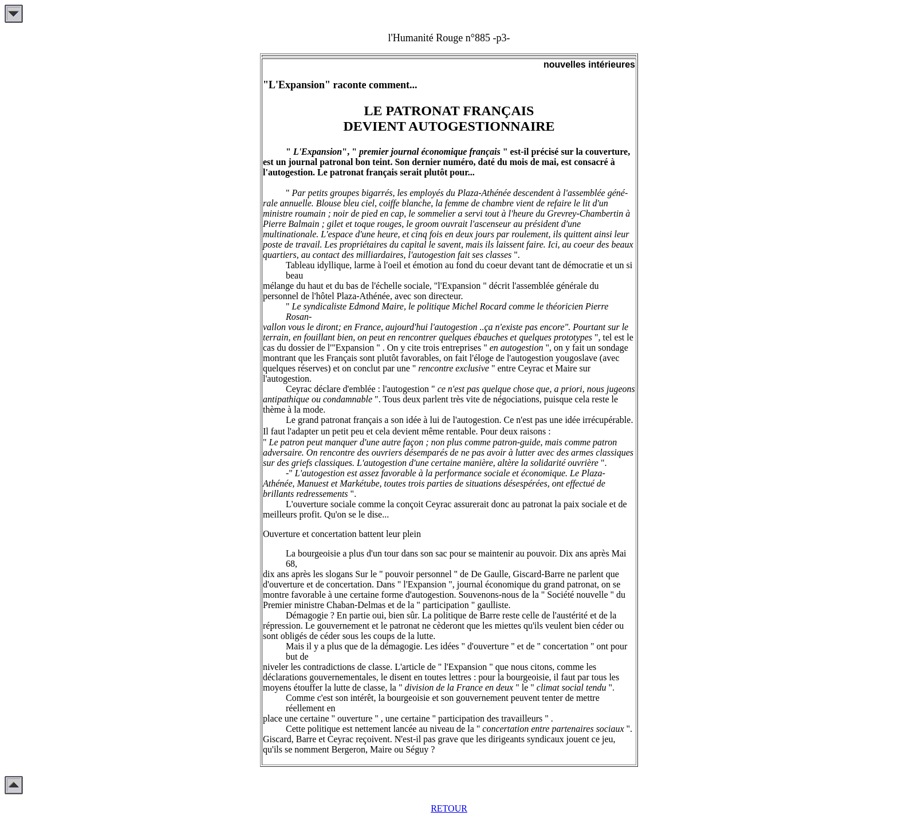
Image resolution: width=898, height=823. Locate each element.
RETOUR (449, 808)
